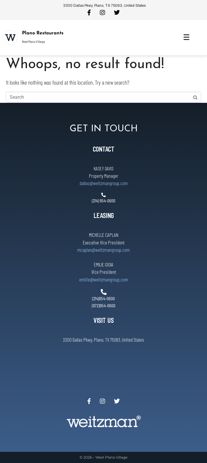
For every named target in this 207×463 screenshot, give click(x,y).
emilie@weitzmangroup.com (103, 279)
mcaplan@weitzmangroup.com (103, 250)
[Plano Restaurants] (10, 37)
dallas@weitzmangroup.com (104, 183)
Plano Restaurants (42, 33)
